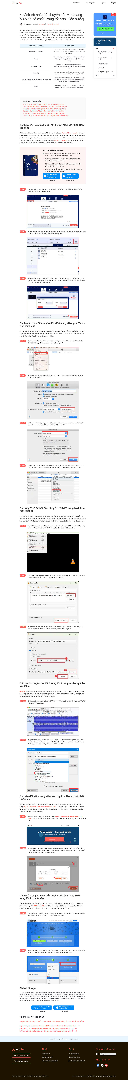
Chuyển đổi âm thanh (53, 24)
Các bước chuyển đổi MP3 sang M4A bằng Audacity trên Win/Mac (43, 111)
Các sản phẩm (90, 3)
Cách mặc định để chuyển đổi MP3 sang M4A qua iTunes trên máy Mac (45, 106)
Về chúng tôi (46, 1053)
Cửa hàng (76, 3)
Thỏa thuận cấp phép (109, 1076)
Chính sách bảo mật (94, 1076)
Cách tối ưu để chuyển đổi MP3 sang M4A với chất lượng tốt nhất (43, 104)
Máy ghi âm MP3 (103, 64)
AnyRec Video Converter (70, 133)
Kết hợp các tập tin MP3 (105, 72)
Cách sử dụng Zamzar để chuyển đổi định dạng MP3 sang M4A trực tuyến (46, 115)
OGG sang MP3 (39, 906)
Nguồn (103, 3)
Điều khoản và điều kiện (79, 1076)
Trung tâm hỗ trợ (74, 1053)
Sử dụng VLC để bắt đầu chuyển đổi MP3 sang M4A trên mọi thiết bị (44, 109)
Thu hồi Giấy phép (74, 1057)
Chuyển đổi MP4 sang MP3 (105, 53)
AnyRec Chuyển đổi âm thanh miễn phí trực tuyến (39, 806)
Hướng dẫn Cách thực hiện (77, 1060)
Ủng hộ (113, 3)
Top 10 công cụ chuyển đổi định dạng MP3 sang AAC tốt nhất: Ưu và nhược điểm (50, 1026)
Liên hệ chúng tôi (47, 1057)
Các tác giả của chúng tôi (50, 1060)
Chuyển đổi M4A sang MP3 (105, 59)
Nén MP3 (101, 68)
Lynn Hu (41, 24)
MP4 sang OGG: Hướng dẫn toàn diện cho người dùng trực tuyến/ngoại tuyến (48, 1031)
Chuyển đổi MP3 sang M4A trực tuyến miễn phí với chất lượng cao (44, 113)
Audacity (23, 691)
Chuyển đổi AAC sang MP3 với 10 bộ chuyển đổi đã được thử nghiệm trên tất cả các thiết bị (52, 1022)
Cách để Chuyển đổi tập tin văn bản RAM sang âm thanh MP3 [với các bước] (48, 1028)
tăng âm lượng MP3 (60, 140)
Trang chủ (52, 1039)
